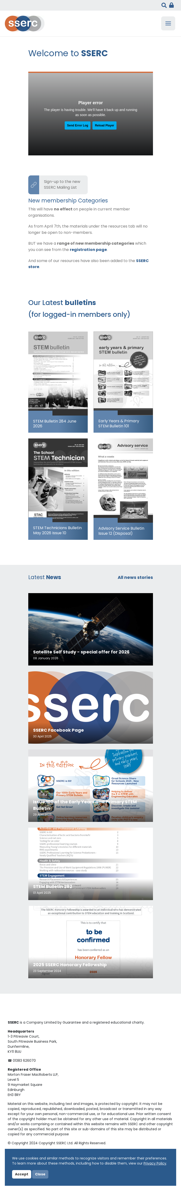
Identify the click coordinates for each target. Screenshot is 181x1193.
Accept (21, 1174)
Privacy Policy (155, 1163)
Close (40, 1174)
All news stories (135, 578)
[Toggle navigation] (168, 23)
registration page (88, 250)
